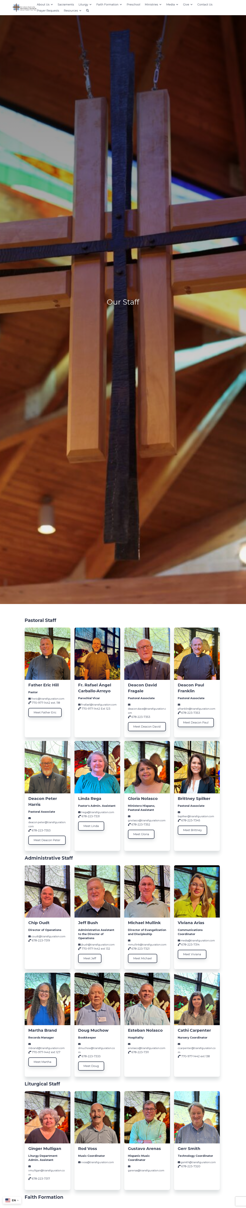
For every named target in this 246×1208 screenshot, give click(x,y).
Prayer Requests (48, 10)
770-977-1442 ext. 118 (44, 702)
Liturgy (85, 5)
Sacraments (66, 4)
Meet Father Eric (45, 712)
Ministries (153, 5)
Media (172, 5)
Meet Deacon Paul (196, 722)
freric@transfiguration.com (46, 698)
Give (188, 5)
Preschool (133, 4)
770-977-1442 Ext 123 (94, 708)
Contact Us (204, 4)
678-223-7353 (139, 717)
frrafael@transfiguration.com (97, 704)
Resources (73, 11)
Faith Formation (109, 5)
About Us (45, 5)
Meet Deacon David (147, 726)
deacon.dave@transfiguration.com (147, 708)
